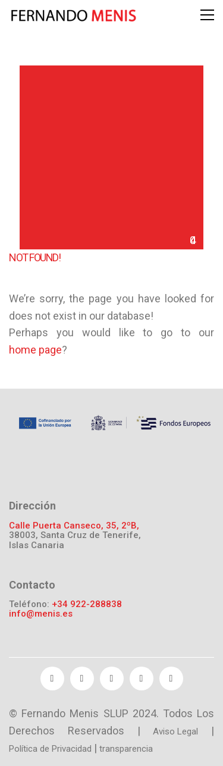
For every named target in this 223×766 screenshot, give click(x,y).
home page (35, 349)
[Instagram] (171, 678)
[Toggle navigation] (207, 15)
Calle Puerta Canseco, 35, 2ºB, (74, 526)
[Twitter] (82, 678)
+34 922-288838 (87, 604)
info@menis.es (41, 614)
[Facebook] (52, 678)
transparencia (126, 748)
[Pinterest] (141, 678)
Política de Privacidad (50, 748)
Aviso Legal (175, 731)
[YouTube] (112, 678)
